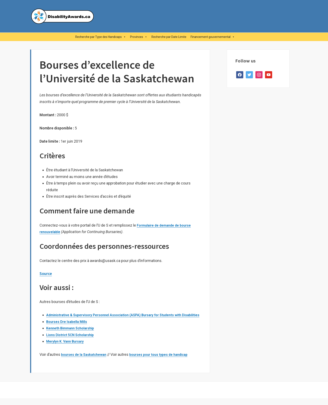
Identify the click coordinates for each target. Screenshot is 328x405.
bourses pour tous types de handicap (165, 361)
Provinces (138, 37)
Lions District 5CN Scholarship (72, 341)
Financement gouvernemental (213, 37)
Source (47, 273)
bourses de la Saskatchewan (85, 361)
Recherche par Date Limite (168, 37)
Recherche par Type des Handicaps (100, 37)
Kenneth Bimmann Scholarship (72, 335)
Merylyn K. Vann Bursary (67, 348)
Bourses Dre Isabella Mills (68, 328)
